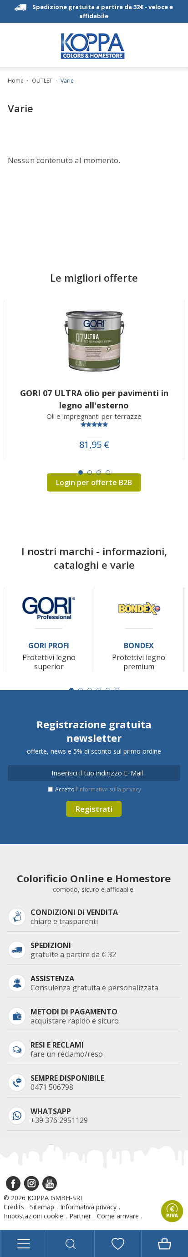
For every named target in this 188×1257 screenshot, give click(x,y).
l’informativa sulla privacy (108, 789)
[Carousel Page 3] (99, 472)
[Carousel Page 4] (108, 472)
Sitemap (42, 1206)
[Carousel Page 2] (89, 472)
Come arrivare (118, 1216)
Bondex (139, 646)
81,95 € (94, 445)
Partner (80, 1216)
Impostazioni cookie (33, 1216)
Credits (14, 1206)
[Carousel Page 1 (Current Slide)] (80, 472)
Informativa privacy (88, 1206)
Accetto (98, 789)
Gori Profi (48, 646)
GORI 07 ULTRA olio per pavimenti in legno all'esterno (94, 399)
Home (16, 80)
